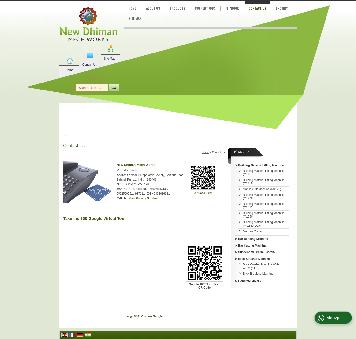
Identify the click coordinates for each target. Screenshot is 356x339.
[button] (143, 198)
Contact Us (89, 64)
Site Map (109, 58)
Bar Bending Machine (253, 239)
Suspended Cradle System (256, 252)
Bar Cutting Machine (252, 245)
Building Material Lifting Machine (261, 165)
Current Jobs (205, 8)
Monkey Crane (252, 231)
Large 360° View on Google (144, 316)
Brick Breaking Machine (258, 273)
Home (69, 70)
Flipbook (232, 8)
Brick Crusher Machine (254, 259)
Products (177, 8)
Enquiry (282, 8)
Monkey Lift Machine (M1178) (262, 189)
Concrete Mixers (249, 281)
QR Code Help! (203, 192)
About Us (153, 8)
